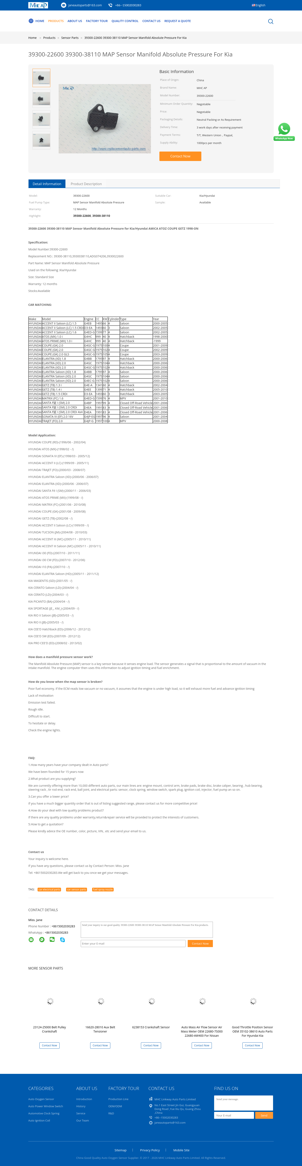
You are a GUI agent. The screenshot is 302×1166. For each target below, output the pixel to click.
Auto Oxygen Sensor (41, 1099)
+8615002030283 (63, 926)
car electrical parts (49, 889)
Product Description (86, 184)
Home (36, 20)
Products (56, 21)
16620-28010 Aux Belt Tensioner (100, 1029)
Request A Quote (178, 21)
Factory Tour (97, 21)
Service (80, 1113)
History (80, 1106)
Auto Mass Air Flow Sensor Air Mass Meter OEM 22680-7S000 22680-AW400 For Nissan (202, 1031)
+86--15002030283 (128, 5)
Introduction (84, 1099)
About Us (75, 21)
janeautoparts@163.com (85, 5)
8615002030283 (57, 932)
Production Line (118, 1099)
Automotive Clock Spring (43, 1113)
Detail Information (47, 184)
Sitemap (120, 1150)
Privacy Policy (150, 1150)
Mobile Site (181, 1150)
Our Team (82, 1120)
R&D (111, 1113)
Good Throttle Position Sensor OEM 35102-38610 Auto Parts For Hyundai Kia (252, 1031)
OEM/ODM (115, 1106)
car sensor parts (76, 889)
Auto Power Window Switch (45, 1106)
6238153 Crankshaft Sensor (151, 1027)
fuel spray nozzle (103, 889)
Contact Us (152, 21)
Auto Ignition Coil (39, 1120)
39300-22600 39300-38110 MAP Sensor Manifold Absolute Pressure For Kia (135, 38)
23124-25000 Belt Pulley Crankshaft (49, 1029)
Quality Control (125, 21)
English (260, 5)
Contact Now (180, 156)
